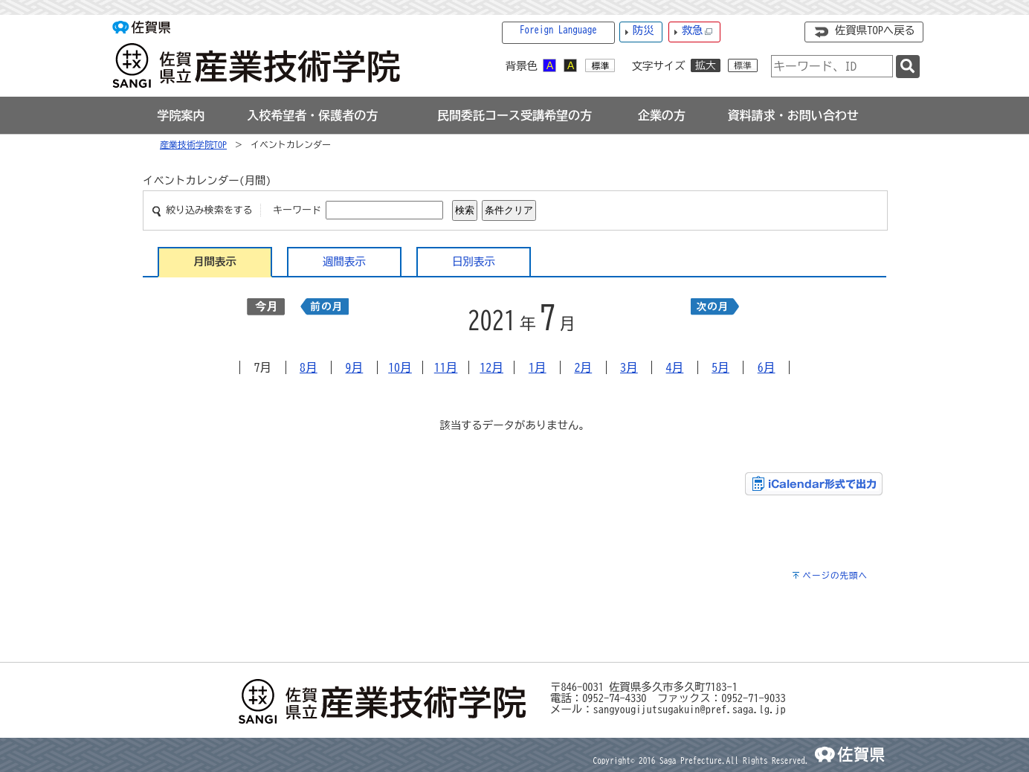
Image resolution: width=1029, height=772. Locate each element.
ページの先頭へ (835, 575)
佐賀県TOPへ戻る (875, 30)
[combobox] (832, 66)
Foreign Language (558, 30)
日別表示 (473, 261)
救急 (697, 31)
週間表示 (344, 261)
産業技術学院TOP (193, 144)
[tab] (181, 115)
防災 (643, 30)
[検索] (908, 66)
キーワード (297, 210)
